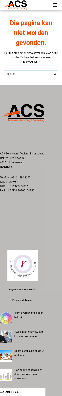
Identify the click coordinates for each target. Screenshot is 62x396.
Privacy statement (22, 300)
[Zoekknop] (55, 73)
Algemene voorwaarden (22, 289)
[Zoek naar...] (28, 73)
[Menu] (55, 5)
